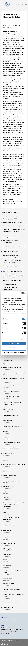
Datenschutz (3, 640)
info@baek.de (6, 633)
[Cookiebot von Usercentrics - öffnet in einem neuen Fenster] (20, 293)
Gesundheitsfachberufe (11, 620)
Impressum (10, 640)
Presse (20, 620)
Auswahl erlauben (14, 348)
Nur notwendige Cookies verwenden (14, 352)
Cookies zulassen (14, 343)
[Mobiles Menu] (2, 4)
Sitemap (16, 640)
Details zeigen (19, 339)
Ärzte (2, 620)
